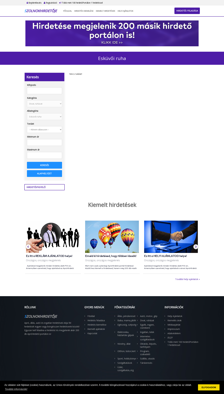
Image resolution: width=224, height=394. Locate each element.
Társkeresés (146, 362)
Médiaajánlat (173, 324)
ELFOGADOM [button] (209, 387)
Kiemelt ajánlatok (96, 329)
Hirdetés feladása (187, 10)
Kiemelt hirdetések (105, 11)
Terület (30, 123)
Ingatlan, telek (147, 332)
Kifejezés (31, 85)
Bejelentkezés (34, 2)
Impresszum (173, 329)
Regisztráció (50, 2)
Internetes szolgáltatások (147, 338)
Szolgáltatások (124, 362)
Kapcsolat (92, 333)
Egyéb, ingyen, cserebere (147, 326)
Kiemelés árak (174, 320)
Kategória (32, 97)
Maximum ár (33, 149)
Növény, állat (124, 343)
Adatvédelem (174, 333)
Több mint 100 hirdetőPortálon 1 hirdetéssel (81, 2)
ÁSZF (170, 337)
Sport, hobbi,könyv (126, 358)
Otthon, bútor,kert (126, 351)
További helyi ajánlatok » (187, 279)
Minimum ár (33, 136)
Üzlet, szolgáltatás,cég (125, 369)
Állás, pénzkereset (126, 316)
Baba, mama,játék (126, 320)
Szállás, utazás (147, 358)
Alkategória (32, 110)
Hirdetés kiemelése (83, 11)
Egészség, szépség (126, 324)
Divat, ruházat (147, 320)
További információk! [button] (16, 389)
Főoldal (67, 11)
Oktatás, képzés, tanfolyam (148, 345)
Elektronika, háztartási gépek (125, 334)
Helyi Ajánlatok (125, 11)
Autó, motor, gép (148, 316)
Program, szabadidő (145, 353)
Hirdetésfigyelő (36, 187)
